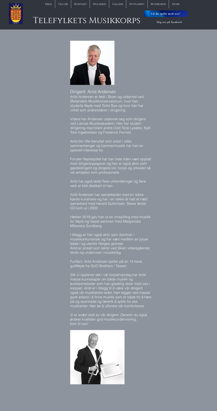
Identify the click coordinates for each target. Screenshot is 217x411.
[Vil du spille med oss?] (166, 13)
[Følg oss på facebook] (170, 22)
